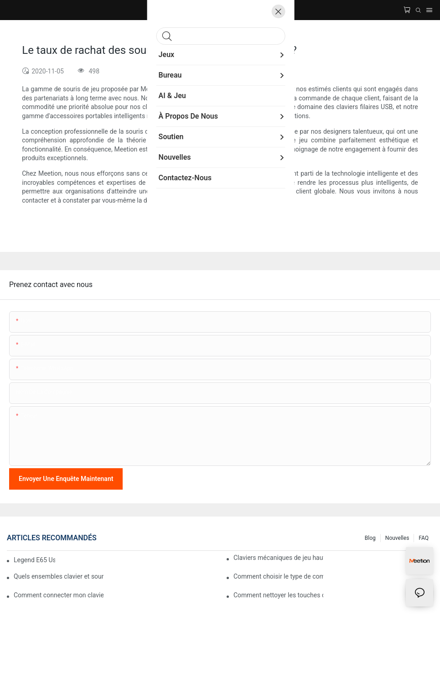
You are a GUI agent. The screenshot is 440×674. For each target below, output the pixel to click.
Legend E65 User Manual (34, 560)
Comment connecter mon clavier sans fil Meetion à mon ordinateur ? (59, 595)
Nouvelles (397, 538)
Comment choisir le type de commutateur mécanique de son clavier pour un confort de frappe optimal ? (278, 576)
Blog (370, 538)
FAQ (424, 538)
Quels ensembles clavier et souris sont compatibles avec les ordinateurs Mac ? (59, 576)
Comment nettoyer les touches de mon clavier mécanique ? (278, 595)
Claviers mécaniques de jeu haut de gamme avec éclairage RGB (278, 557)
